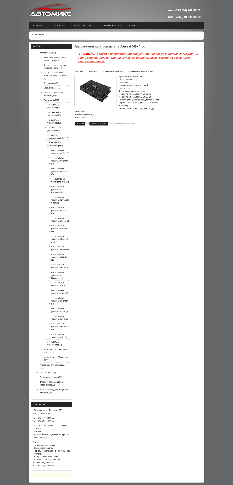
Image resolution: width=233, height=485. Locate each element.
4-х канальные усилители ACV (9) (59, 151)
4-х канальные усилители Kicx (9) (59, 266)
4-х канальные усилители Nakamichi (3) (57, 275)
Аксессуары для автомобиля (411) (53, 366)
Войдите (80, 124)
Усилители (92, 71)
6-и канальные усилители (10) (54, 121)
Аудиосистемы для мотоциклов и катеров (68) (54, 391)
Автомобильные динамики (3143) (55, 351)
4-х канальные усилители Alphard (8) (59, 161)
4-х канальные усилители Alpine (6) (59, 171)
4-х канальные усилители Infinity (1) (59, 257)
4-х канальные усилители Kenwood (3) (60, 327)
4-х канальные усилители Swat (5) (59, 310)
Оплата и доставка (83, 25)
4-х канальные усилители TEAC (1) (60, 284)
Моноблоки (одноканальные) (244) (57, 136)
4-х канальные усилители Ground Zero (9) (59, 239)
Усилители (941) (51, 100)
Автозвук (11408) (48, 53)
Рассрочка (57, 25)
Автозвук (79, 71)
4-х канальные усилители (112, 71)
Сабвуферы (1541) (52, 88)
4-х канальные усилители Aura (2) (60, 180)
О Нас (132, 25)
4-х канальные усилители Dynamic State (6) (60, 200)
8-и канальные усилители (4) (54, 129)
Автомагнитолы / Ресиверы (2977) (56, 358)
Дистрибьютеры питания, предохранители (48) (55, 66)
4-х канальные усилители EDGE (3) (59, 210)
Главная (38, 25)
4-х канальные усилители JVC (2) (59, 317)
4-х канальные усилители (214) (55, 144)
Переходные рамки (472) (51, 377)
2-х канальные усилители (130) (54, 343)
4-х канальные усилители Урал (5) (59, 291)
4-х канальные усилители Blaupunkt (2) (57, 189)
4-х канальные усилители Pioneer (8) (59, 301)
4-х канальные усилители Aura (140, 71)
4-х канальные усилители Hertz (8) (60, 248)
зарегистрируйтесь (99, 124)
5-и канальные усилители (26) (54, 113)
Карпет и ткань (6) (48, 372)
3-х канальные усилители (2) (54, 106)
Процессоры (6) (51, 83)
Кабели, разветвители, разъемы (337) (54, 94)
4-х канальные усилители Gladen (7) (59, 228)
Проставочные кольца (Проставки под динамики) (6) (55, 76)
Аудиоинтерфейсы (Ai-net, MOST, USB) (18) (55, 59)
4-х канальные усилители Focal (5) (60, 219)
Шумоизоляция (112, 25)
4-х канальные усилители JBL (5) (59, 335)
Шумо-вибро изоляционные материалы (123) (52, 383)
